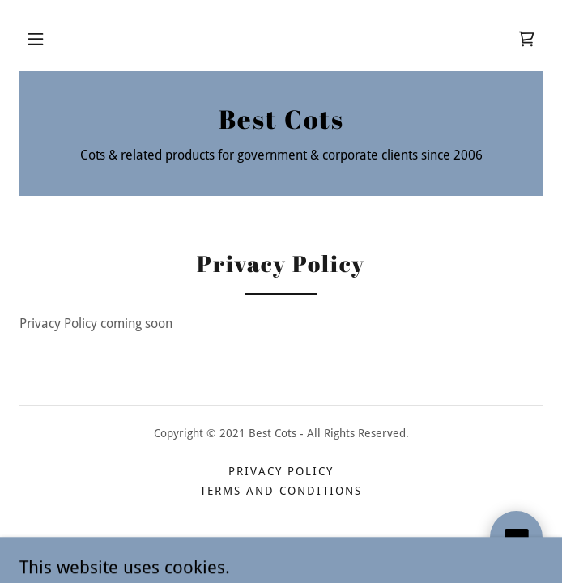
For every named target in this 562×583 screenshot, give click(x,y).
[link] (526, 39)
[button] (35, 39)
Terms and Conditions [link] (281, 490)
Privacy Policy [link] (281, 471)
